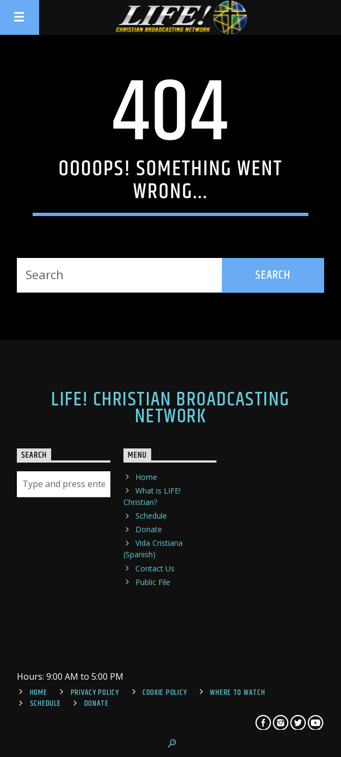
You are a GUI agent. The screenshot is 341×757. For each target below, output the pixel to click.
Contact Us (155, 568)
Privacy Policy (95, 693)
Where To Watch (237, 693)
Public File (152, 582)
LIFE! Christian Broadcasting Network (170, 408)
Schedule (151, 515)
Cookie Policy (164, 693)
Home (146, 477)
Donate (148, 529)
